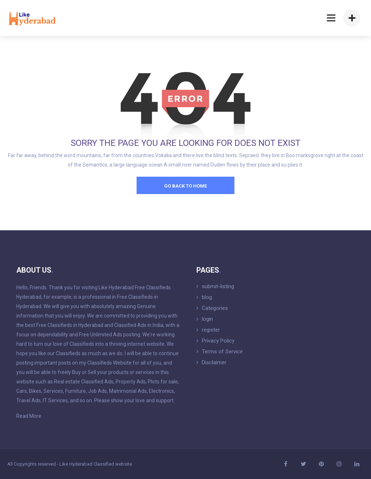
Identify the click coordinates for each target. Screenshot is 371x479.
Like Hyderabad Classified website (95, 464)
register (211, 330)
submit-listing (218, 286)
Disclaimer (214, 362)
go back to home (185, 186)
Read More (28, 416)
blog (207, 297)
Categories (215, 308)
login (207, 319)
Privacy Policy (218, 340)
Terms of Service (222, 351)
